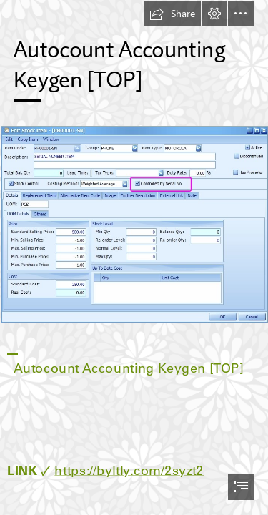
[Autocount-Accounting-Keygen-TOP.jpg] (134, 224)
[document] (134, 257)
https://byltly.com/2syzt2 (129, 470)
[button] (172, 13)
